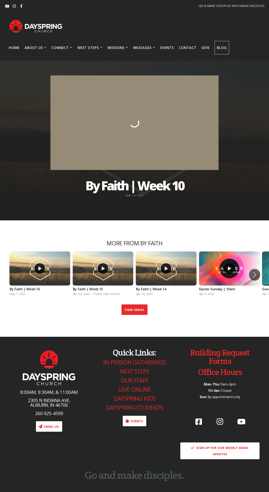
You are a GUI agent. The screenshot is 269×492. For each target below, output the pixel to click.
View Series (134, 310)
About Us (36, 47)
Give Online (134, 389)
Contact (188, 47)
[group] (39, 274)
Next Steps (90, 47)
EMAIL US (48, 426)
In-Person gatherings (134, 362)
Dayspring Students (134, 407)
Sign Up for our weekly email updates (219, 451)
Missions (118, 47)
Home (14, 47)
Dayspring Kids (134, 398)
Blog (222, 47)
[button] (254, 274)
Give (206, 47)
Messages (144, 47)
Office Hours (220, 372)
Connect (62, 47)
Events (167, 47)
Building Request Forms (219, 356)
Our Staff (134, 380)
